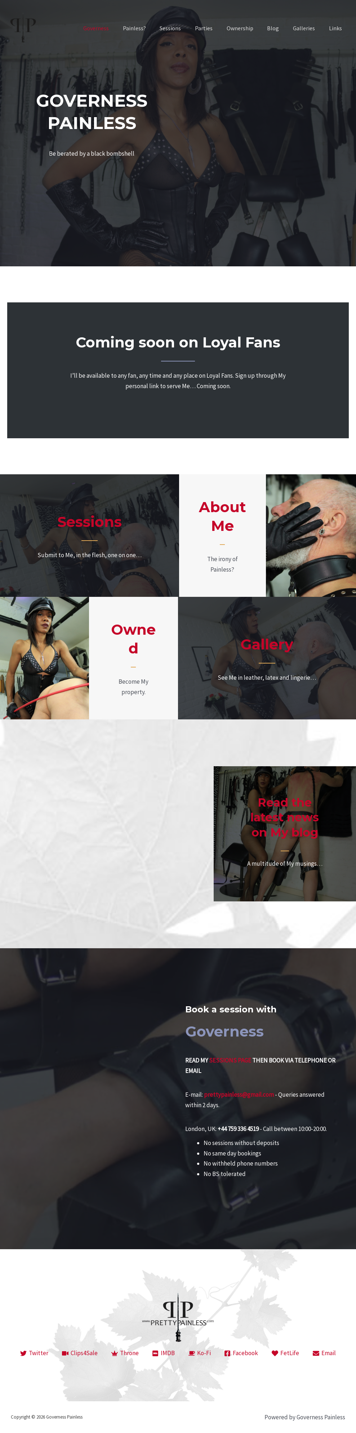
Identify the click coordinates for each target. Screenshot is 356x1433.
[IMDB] (163, 1353)
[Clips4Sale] (79, 1353)
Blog (279, 28)
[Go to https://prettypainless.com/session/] (89, 535)
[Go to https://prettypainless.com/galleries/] (267, 658)
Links (336, 28)
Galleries (308, 28)
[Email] (324, 1353)
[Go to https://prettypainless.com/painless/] (222, 535)
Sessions (183, 28)
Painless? (149, 28)
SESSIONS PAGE (230, 1060)
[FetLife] (285, 1353)
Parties (214, 28)
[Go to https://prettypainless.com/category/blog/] (284, 834)
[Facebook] (241, 1353)
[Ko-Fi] (199, 1353)
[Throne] (125, 1353)
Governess (114, 28)
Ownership (248, 28)
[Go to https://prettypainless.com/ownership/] (133, 658)
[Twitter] (34, 1353)
